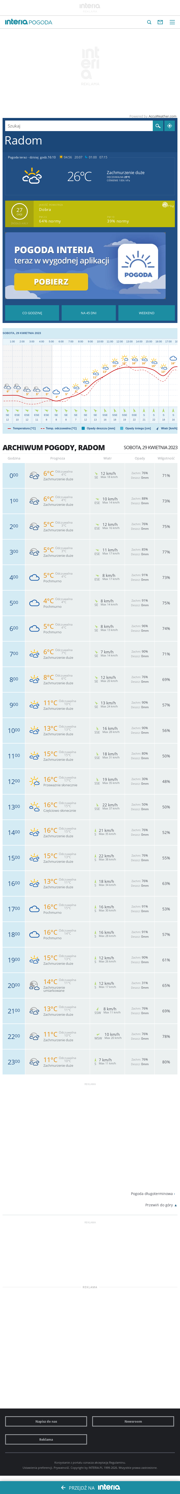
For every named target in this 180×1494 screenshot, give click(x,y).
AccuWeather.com (162, 116)
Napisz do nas (46, 1421)
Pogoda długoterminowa (152, 1193)
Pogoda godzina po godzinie (32, 313)
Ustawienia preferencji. (38, 1468)
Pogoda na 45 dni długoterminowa (89, 313)
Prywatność (61, 1468)
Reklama (46, 1439)
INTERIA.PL (96, 1468)
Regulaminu (117, 1462)
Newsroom (133, 1421)
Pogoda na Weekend (146, 313)
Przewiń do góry (159, 1204)
